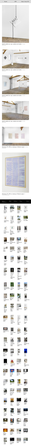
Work (10, 201)
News (21, 201)
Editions (15, 201)
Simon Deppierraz (4, 201)
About (27, 201)
